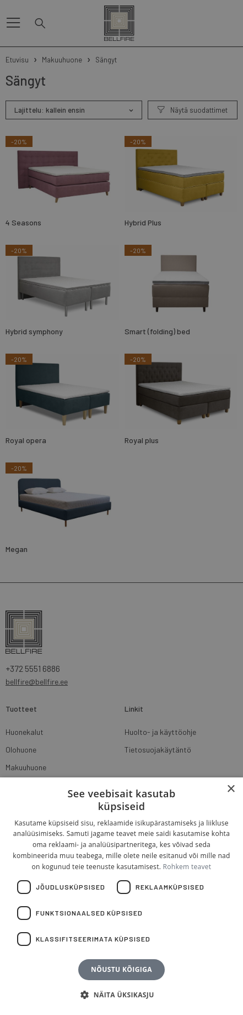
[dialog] (121, 507)
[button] (121, 995)
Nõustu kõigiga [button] (121, 969)
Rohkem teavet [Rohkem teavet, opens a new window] (187, 866)
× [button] (230, 789)
